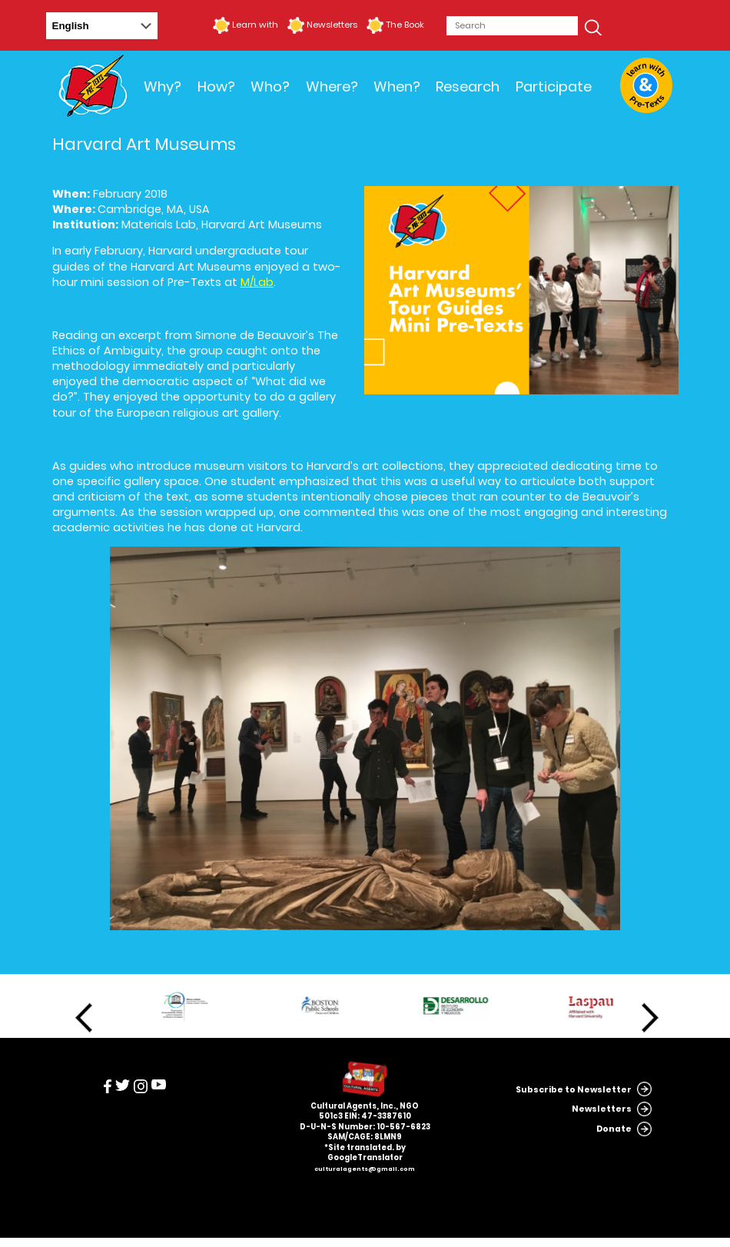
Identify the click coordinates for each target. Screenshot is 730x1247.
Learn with (255, 24)
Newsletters (332, 24)
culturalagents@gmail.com (364, 1169)
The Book (405, 24)
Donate (614, 1129)
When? (396, 86)
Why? (162, 86)
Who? (270, 86)
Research (467, 86)
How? (216, 86)
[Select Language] (102, 25)
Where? (332, 86)
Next (650, 1018)
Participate (554, 86)
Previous (83, 1018)
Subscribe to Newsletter (574, 1090)
